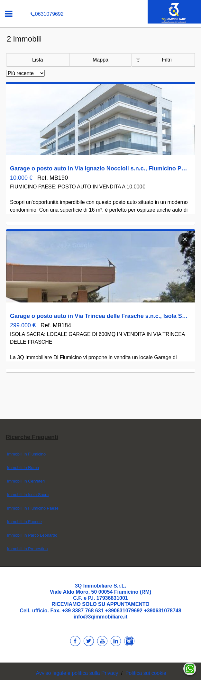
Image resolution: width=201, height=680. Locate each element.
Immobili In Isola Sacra (28, 494)
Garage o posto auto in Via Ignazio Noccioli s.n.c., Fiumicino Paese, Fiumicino (99, 168)
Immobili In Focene (24, 521)
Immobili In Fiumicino (26, 454)
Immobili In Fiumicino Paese (33, 508)
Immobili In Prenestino (27, 548)
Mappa (100, 59)
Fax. (56, 610)
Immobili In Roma (23, 467)
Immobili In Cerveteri (26, 481)
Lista (37, 59)
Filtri (167, 59)
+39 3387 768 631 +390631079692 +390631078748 (121, 610)
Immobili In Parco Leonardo (32, 535)
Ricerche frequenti (32, 437)
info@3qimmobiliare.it (101, 616)
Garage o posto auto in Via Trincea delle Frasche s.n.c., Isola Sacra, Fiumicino (99, 316)
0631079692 (100, 4)
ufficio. (41, 610)
